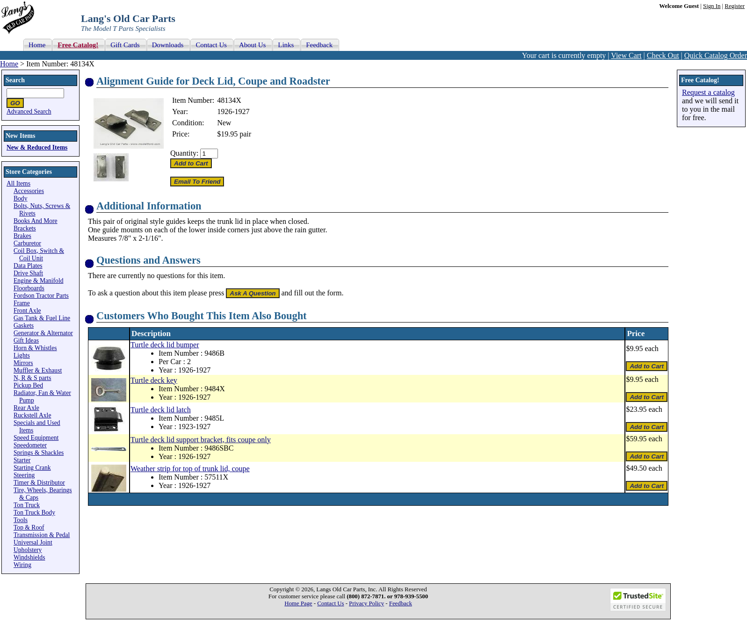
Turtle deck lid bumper (165, 345)
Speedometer (30, 445)
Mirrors (23, 362)
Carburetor (27, 243)
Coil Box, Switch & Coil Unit (39, 254)
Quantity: (184, 153)
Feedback (400, 603)
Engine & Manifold (38, 280)
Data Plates (28, 265)
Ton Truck (27, 505)
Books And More (36, 220)
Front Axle (27, 310)
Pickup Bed (28, 385)
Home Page (298, 603)
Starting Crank (32, 467)
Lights (22, 355)
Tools (21, 520)
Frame (22, 303)
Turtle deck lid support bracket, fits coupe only (201, 440)
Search (15, 80)
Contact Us (330, 603)
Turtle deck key (154, 380)
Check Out (663, 55)
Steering (24, 475)
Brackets (25, 228)
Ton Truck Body (34, 512)
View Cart (626, 55)
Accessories (29, 190)
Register (735, 6)
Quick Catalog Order (715, 55)
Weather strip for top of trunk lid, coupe (190, 469)
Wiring (22, 564)
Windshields (29, 557)
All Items (18, 183)
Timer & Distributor (39, 482)
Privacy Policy (366, 603)
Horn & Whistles (35, 347)
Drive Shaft (28, 273)
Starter (22, 460)
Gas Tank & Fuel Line (42, 318)
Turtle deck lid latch (161, 410)
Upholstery (28, 549)
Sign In (711, 6)
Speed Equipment (36, 437)
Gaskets (24, 325)
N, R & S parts (32, 377)
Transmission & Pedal (42, 534)
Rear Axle (26, 407)
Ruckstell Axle (32, 415)
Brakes (22, 235)
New (224, 123)
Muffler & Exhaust (38, 370)
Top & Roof (29, 527)
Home (9, 64)
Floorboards (29, 288)
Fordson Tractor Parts (41, 295)
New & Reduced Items (37, 147)
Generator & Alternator (43, 333)
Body (20, 198)
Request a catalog (708, 92)
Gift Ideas (26, 340)
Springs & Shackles (39, 452)
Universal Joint (33, 542)
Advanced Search (29, 111)
